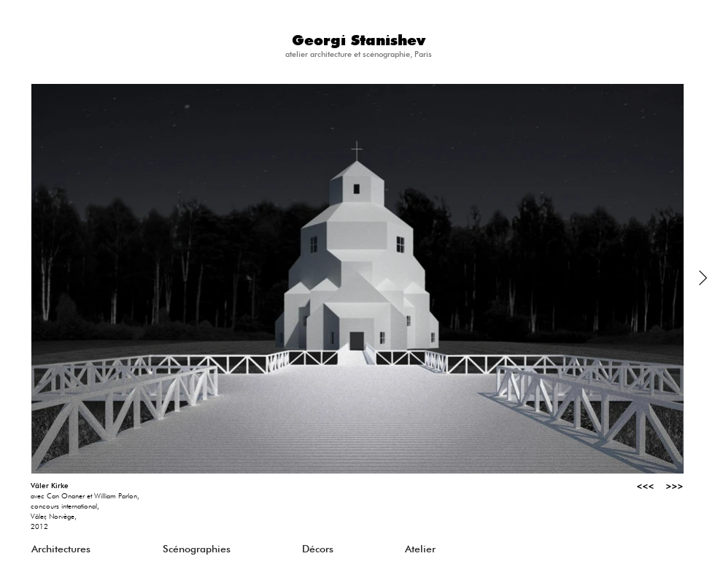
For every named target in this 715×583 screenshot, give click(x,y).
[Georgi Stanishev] (358, 42)
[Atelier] (470, 548)
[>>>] (668, 486)
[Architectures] (97, 548)
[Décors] (367, 548)
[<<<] (639, 486)
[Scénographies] (228, 548)
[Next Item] (703, 279)
